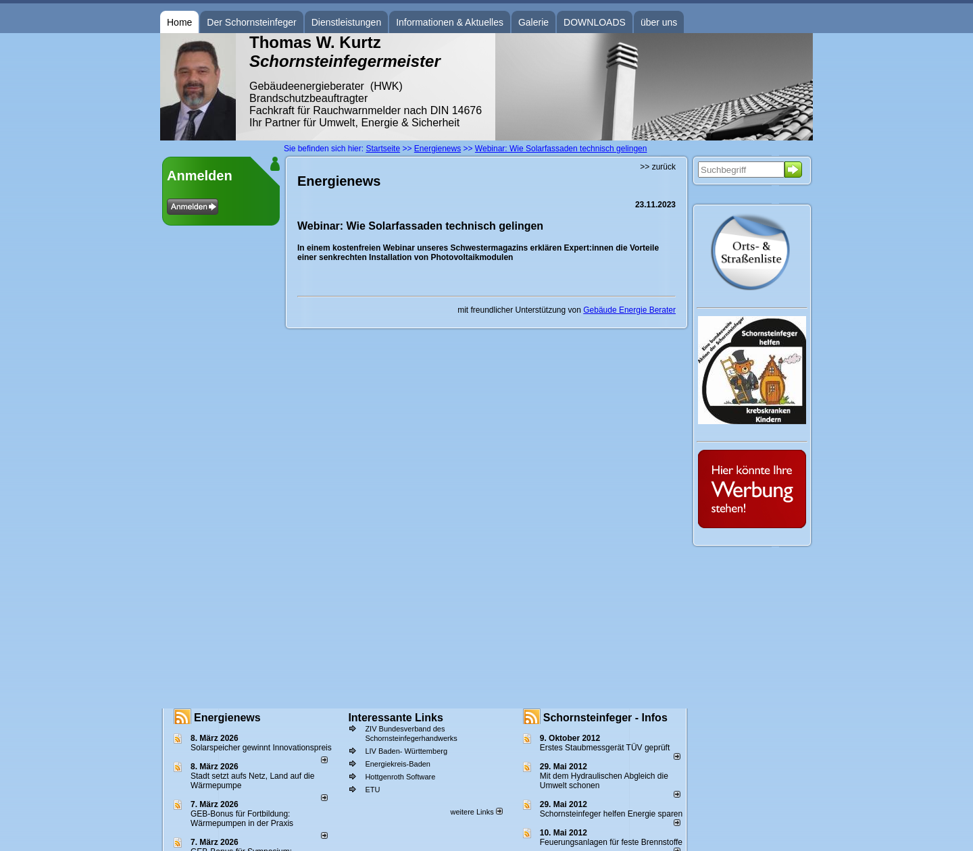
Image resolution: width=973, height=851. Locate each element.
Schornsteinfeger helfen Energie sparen (611, 814)
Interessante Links (395, 717)
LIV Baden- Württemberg (406, 751)
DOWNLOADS (595, 22)
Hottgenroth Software (400, 777)
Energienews (227, 717)
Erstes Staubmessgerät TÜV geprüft (605, 747)
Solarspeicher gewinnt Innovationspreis (261, 747)
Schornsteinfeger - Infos (605, 717)
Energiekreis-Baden (397, 764)
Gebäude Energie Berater (629, 310)
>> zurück (658, 167)
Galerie (533, 22)
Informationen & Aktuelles (449, 22)
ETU (372, 789)
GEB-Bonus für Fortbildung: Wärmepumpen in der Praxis (242, 818)
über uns (659, 22)
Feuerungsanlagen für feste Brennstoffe (611, 842)
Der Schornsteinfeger (251, 22)
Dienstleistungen (346, 22)
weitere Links (476, 812)
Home (179, 22)
